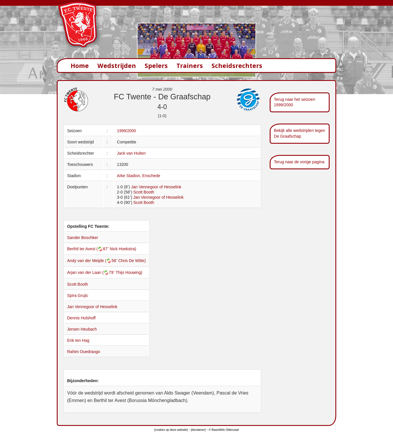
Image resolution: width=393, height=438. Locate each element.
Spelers (156, 65)
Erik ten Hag (78, 340)
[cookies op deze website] (171, 429)
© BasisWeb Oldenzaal (224, 429)
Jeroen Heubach (82, 329)
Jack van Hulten (131, 153)
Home (80, 65)
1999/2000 (126, 130)
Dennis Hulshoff (81, 318)
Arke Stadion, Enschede (138, 175)
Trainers (189, 65)
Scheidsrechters (236, 65)
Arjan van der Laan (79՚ (91, 272)
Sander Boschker (82, 237)
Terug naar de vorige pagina (299, 162)
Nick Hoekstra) (123, 249)
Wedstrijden (116, 65)
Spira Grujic (77, 295)
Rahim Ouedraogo (83, 351)
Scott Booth (143, 192)
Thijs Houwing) (129, 272)
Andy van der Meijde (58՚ (92, 260)
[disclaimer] (198, 429)
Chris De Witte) (132, 260)
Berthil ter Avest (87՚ (88, 249)
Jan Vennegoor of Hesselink (156, 187)
